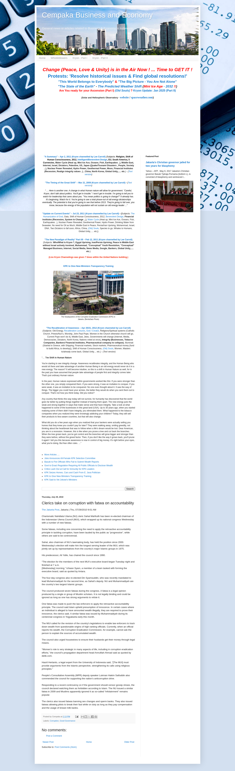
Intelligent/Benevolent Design (92, 159)
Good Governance (67, 721)
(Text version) (109, 351)
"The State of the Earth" (76, 86)
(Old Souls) (122, 90)
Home (42, 58)
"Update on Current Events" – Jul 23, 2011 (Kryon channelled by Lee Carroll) (80, 213)
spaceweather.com (142, 97)
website (124, 97)
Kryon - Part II (100, 58)
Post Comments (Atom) (66, 747)
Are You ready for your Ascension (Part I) (87, 90)
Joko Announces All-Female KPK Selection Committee (69, 458)
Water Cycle (93, 219)
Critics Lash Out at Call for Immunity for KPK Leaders (69, 469)
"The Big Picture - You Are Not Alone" (147, 81)
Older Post (129, 742)
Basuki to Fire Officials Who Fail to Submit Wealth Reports (71, 462)
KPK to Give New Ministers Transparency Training (88, 266)
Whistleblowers (59, 58)
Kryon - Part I (80, 58)
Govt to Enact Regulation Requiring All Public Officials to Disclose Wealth (78, 465)
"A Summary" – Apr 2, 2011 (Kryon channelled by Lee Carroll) (75, 156)
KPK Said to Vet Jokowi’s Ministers (60, 480)
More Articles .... (52, 454)
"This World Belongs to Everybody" (86, 81)
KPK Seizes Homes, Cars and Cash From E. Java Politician (72, 472)
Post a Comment (54, 736)
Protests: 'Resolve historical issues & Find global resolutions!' (117, 76)
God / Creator (92, 331)
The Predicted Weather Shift (120, 86)
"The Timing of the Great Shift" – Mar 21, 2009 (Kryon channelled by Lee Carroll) (85, 182)
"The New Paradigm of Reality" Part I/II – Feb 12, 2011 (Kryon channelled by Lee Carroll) (88, 239)
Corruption (54, 721)
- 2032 (160, 86)
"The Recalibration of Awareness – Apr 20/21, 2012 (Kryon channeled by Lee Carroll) (88, 328)
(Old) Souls (93, 228)
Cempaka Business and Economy (97, 15)
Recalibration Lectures (74, 331)
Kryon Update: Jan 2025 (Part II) (154, 90)
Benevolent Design (114, 216)
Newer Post (48, 742)
